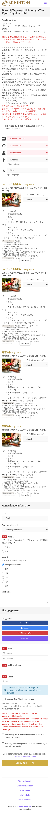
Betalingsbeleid (25, 795)
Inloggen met (7, 618)
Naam (7, 648)
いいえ (6, 547)
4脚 (5, 582)
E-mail (7, 676)
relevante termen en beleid (25, 756)
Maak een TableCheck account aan (18, 699)
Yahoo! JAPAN (25, 633)
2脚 (5, 569)
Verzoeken (6, 592)
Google (25, 628)
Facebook (25, 623)
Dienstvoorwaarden (25, 786)
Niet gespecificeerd (11, 565)
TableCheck (25, 638)
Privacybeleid (25, 790)
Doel (4, 513)
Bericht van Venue (9, 20)
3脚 (5, 577)
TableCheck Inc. (25, 806)
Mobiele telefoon (11, 665)
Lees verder (25, 260)
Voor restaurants (25, 781)
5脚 (5, 586)
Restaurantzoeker (25, 800)
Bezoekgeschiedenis (10, 525)
